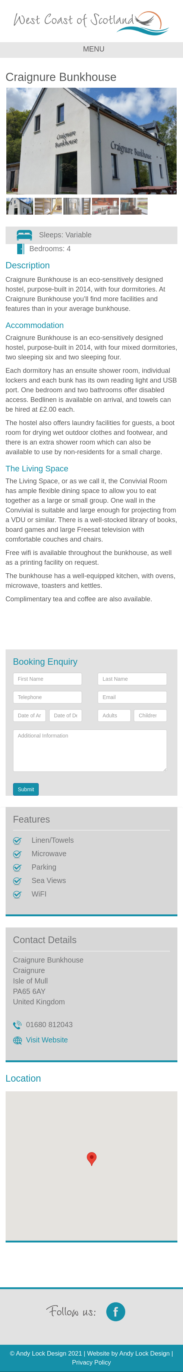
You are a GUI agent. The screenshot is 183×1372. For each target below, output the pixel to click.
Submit (26, 789)
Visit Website (47, 1040)
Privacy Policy (91, 1362)
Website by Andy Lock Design (128, 1353)
